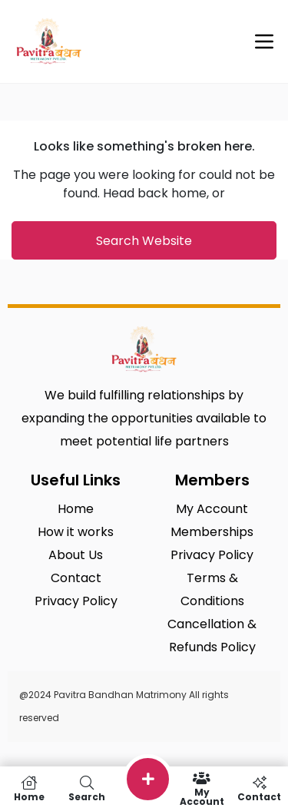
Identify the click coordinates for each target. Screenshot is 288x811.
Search (86, 789)
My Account (201, 788)
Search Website (144, 241)
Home (29, 789)
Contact (259, 789)
